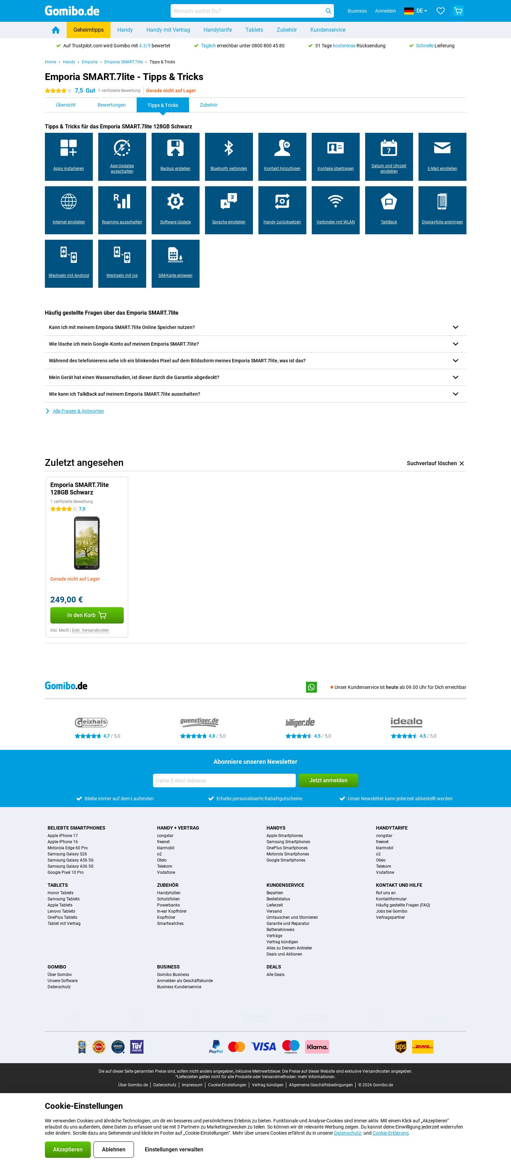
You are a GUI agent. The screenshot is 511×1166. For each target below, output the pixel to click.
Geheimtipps (88, 30)
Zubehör (287, 30)
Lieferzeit (275, 905)
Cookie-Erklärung (391, 1133)
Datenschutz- (348, 1133)
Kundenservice (327, 30)
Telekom (164, 866)
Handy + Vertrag (178, 828)
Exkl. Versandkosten (90, 630)
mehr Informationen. (317, 1076)
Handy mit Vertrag (168, 30)
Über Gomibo (60, 974)
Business (168, 967)
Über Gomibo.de (133, 1085)
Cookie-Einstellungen (227, 1085)
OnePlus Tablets (62, 917)
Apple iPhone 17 (63, 835)
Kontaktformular (391, 899)
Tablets (254, 30)
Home (50, 62)
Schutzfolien (168, 899)
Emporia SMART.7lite (123, 62)
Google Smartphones (286, 860)
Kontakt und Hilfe (399, 885)
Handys (276, 828)
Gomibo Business (173, 974)
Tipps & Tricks (162, 62)
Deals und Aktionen (284, 954)
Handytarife (218, 30)
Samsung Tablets (64, 899)
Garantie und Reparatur (288, 923)
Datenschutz (59, 986)
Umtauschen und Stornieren (292, 917)
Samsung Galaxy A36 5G (70, 866)
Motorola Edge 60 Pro (68, 848)
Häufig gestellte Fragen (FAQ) (403, 905)
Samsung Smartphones (288, 841)
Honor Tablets (60, 893)
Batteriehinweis (280, 929)
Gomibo (57, 967)
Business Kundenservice (179, 986)
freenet (163, 841)
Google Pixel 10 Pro (66, 872)
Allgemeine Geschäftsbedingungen (321, 1085)
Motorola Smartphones (288, 854)
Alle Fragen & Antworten (74, 411)
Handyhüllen (169, 893)
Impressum (192, 1085)
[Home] (56, 30)
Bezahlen (275, 893)
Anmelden (385, 11)
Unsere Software (63, 980)
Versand (274, 911)
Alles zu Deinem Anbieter (289, 948)
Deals (274, 967)
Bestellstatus (278, 899)
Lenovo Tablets (61, 911)
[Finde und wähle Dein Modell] (252, 11)
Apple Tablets (60, 905)
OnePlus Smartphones (287, 848)
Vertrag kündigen (282, 942)
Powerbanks (168, 905)
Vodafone (166, 872)
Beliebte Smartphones (76, 828)
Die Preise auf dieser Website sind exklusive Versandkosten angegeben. (347, 1071)
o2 (159, 854)
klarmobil (165, 848)
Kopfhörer (166, 917)
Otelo (162, 860)
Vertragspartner (390, 917)
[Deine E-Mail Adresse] (224, 780)
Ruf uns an (386, 893)
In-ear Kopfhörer (172, 911)
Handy (125, 30)
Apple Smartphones (285, 835)
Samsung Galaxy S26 (67, 854)
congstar (165, 835)
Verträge (274, 935)
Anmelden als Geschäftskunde (185, 980)
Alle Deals (276, 974)
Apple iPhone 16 (63, 841)
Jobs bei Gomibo (391, 911)
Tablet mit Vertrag (64, 923)
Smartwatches (170, 923)
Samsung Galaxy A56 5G (70, 860)
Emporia (90, 62)
